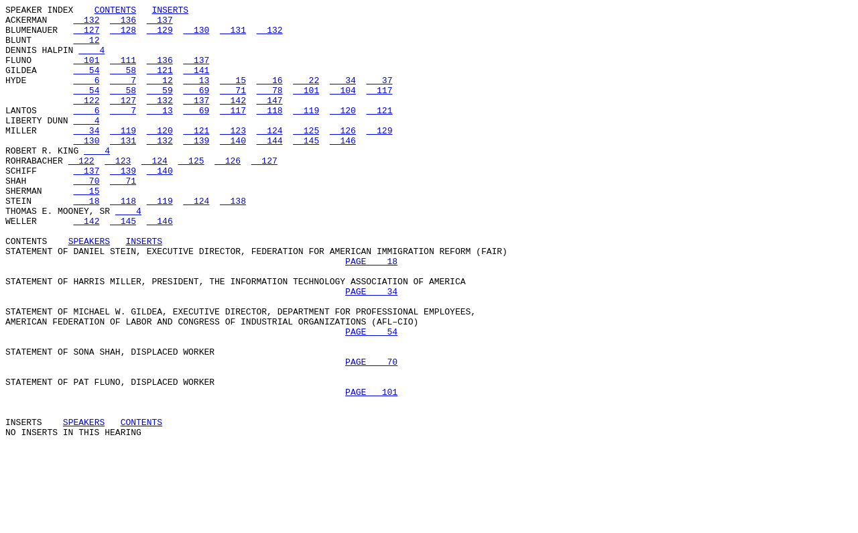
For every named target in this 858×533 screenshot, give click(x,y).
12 (86, 48)
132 (86, 23)
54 (86, 84)
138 (233, 241)
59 (160, 108)
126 (343, 156)
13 (196, 96)
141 (196, 84)
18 (86, 241)
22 (306, 96)
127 (86, 35)
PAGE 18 (371, 313)
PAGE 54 (371, 398)
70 (86, 217)
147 (270, 120)
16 (270, 96)
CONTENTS (115, 11)
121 (160, 84)
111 (123, 72)
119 (306, 132)
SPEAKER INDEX (39, 11)
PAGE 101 (371, 470)
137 (160, 23)
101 (86, 72)
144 (270, 168)
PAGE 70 (371, 434)
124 (270, 156)
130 (196, 35)
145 (306, 168)
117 (379, 108)
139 (196, 168)
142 (233, 120)
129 (160, 35)
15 (233, 96)
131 (233, 35)
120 (343, 132)
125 (306, 156)
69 (196, 108)
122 (86, 120)
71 (233, 108)
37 (379, 96)
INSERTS (169, 11)
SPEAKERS (89, 289)
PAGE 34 (371, 349)
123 (233, 156)
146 (343, 168)
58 (123, 84)
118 (270, 132)
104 (343, 108)
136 (123, 23)
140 (233, 168)
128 (123, 35)
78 (270, 108)
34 (343, 96)
